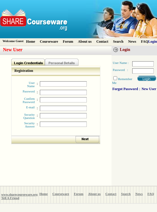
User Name (31, 84)
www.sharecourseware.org (19, 194)
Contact (102, 41)
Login (152, 41)
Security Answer (29, 125)
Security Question (29, 116)
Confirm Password (29, 100)
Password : (120, 70)
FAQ (144, 41)
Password (29, 91)
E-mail (30, 107)
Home (30, 41)
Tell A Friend (10, 198)
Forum (68, 41)
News (132, 41)
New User (149, 89)
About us (84, 41)
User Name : (121, 62)
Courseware (49, 41)
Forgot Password (125, 89)
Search (118, 41)
